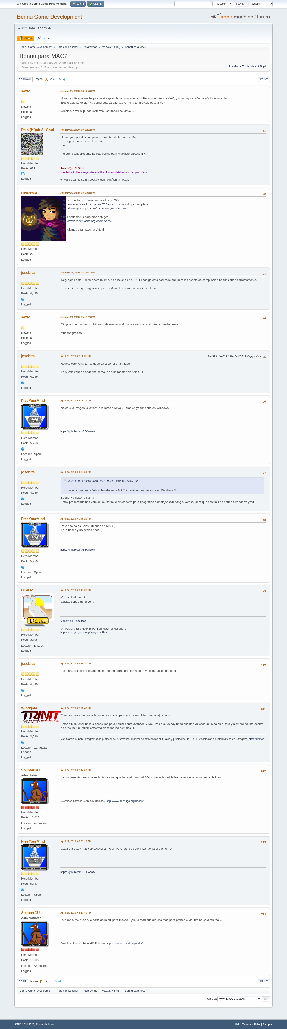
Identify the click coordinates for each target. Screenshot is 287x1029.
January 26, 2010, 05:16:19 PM (77, 317)
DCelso (27, 590)
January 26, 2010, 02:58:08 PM (77, 193)
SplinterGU (30, 770)
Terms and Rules (251, 1024)
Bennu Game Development (49, 17)
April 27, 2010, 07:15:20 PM (75, 663)
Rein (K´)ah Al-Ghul (37, 130)
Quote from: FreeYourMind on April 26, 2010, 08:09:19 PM (102, 480)
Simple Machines (44, 1024)
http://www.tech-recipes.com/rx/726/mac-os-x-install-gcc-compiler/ (104, 204)
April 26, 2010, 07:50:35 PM (75, 356)
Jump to (211, 998)
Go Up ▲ (268, 1024)
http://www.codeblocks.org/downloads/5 (87, 221)
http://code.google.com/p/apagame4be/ (83, 632)
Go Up (23, 981)
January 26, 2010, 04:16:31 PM (77, 272)
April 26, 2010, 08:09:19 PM (75, 400)
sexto (25, 91)
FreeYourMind (33, 401)
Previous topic (239, 66)
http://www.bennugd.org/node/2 (125, 801)
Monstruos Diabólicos (73, 621)
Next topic (259, 66)
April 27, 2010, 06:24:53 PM (75, 472)
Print (264, 79)
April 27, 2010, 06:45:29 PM (75, 518)
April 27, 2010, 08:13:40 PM (75, 912)
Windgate (29, 708)
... (57, 79)
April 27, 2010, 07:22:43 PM (75, 708)
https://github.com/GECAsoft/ (77, 431)
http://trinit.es (256, 739)
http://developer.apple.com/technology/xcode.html (93, 208)
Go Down (25, 79)
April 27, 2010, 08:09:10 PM (75, 841)
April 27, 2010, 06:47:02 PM (75, 590)
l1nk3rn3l (29, 193)
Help (237, 1024)
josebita (28, 273)
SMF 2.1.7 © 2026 (24, 1024)
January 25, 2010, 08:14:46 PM (77, 91)
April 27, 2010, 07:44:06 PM (75, 770)
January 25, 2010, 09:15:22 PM (77, 129)
